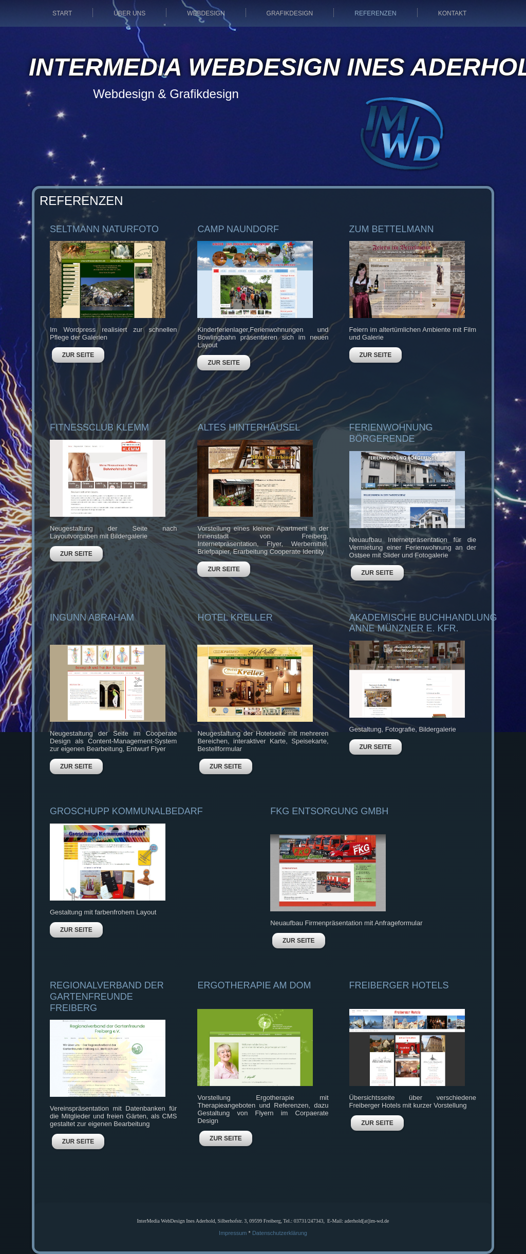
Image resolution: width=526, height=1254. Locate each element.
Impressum (233, 1233)
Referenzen (375, 13)
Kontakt (452, 13)
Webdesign (205, 13)
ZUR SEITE (78, 355)
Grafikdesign (290, 13)
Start (62, 13)
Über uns (129, 13)
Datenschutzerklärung (279, 1233)
